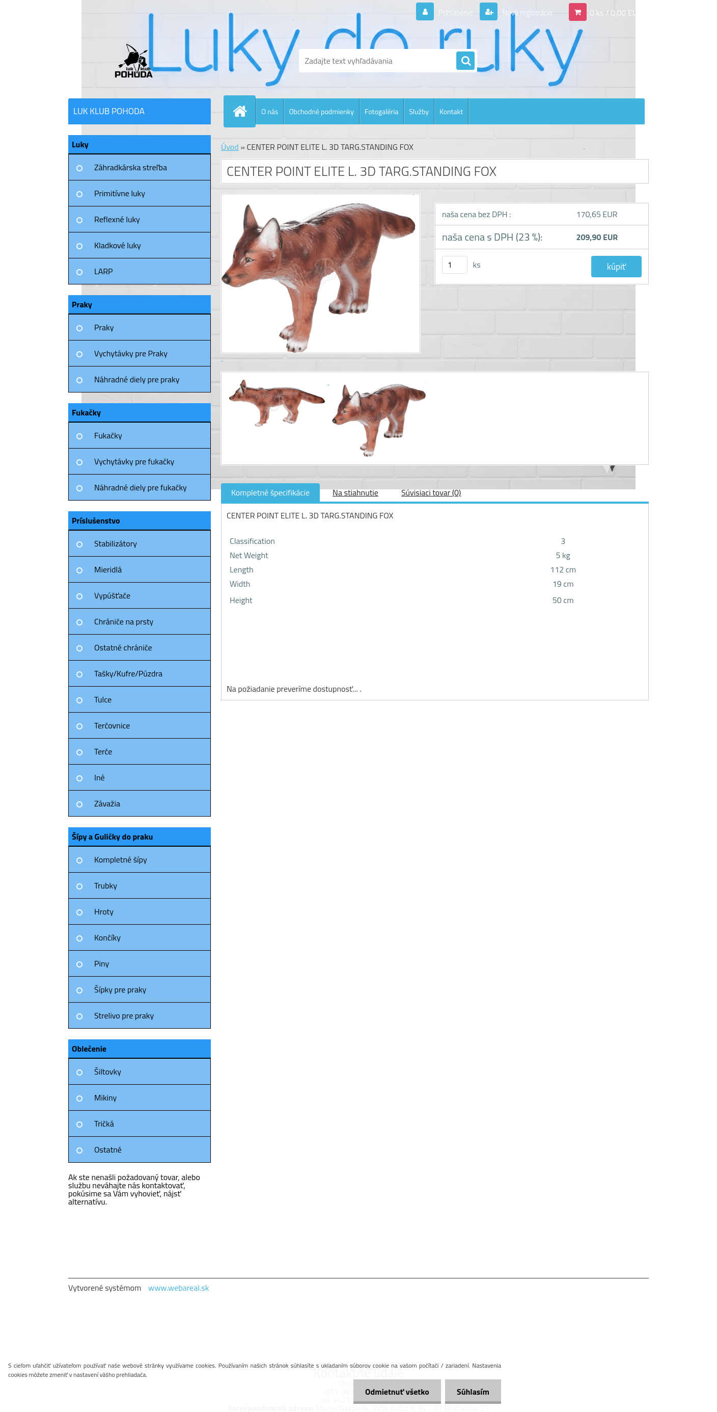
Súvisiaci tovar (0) (431, 492)
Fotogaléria (381, 111)
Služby (419, 111)
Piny (101, 963)
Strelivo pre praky (124, 1015)
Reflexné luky (117, 219)
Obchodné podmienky (321, 111)
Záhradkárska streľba (130, 167)
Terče (103, 751)
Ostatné (108, 1149)
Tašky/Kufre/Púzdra (128, 673)
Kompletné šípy (120, 859)
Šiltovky (107, 1071)
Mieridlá (108, 569)
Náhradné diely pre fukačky (140, 487)
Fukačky (108, 435)
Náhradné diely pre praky (136, 379)
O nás (269, 111)
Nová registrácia (524, 12)
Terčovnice (112, 725)
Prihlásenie (449, 12)
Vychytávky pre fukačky (134, 461)
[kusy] (454, 265)
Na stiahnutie (355, 492)
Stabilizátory (115, 543)
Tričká (104, 1123)
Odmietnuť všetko (394, 1391)
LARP (103, 271)
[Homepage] (244, 111)
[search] (465, 61)
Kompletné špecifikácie (270, 492)
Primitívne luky (119, 193)
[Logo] (138, 60)
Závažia (107, 803)
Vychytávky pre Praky (131, 353)
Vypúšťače (112, 595)
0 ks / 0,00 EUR (616, 12)
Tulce (103, 699)
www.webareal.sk (178, 1288)
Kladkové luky (117, 245)
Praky (104, 327)
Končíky (107, 937)
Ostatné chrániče (123, 647)
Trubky (105, 885)
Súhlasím (472, 1391)
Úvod (230, 147)
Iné (99, 777)
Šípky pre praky (120, 989)
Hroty (104, 911)
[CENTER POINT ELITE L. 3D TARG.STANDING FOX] (278, 381)
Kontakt (451, 111)
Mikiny (105, 1097)
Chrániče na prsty (123, 621)
